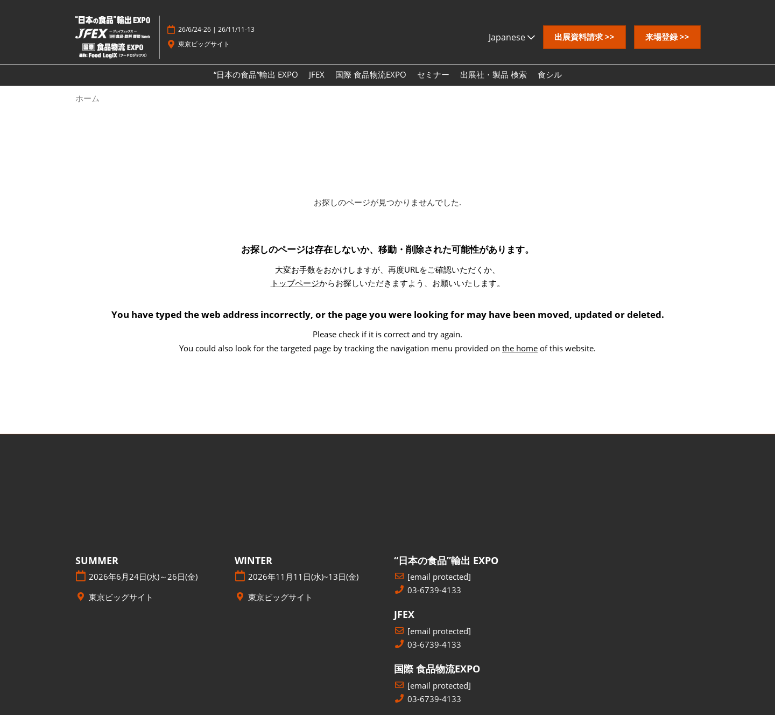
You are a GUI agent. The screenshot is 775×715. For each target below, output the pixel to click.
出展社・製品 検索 (493, 74)
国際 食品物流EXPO (370, 74)
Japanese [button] (512, 37)
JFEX (317, 74)
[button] (584, 37)
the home (520, 348)
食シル (550, 74)
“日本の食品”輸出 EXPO (256, 74)
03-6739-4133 (434, 590)
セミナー (433, 74)
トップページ (295, 282)
